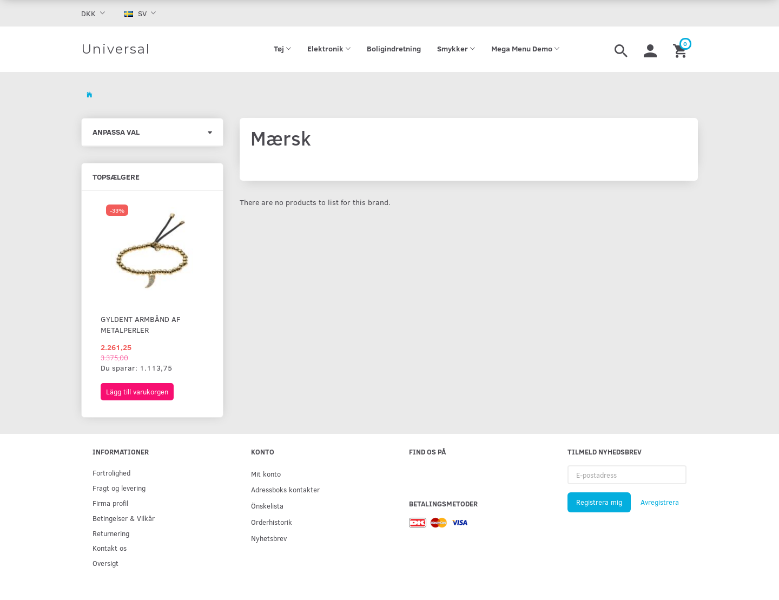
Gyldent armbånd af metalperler (141, 324)
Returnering (111, 533)
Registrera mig (599, 502)
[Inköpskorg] (681, 49)
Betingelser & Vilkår (124, 518)
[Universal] (115, 49)
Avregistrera (660, 502)
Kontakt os (110, 547)
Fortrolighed (111, 472)
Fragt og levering (119, 487)
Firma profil (110, 502)
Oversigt (105, 563)
